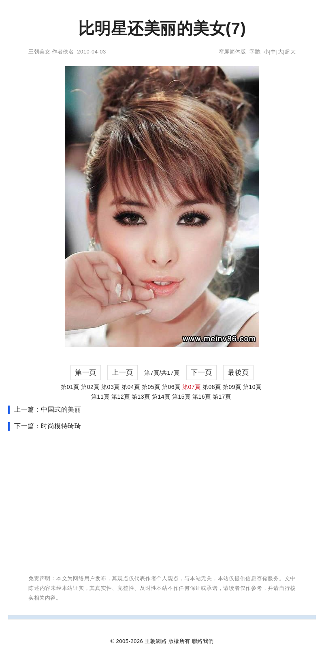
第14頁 (161, 396)
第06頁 (171, 387)
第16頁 (201, 396)
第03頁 (110, 387)
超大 (290, 52)
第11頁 (100, 396)
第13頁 (141, 396)
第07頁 (191, 387)
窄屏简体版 (232, 52)
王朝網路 (155, 641)
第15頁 (181, 396)
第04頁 (131, 387)
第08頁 (211, 387)
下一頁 (201, 372)
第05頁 (151, 387)
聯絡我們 (203, 641)
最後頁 (238, 372)
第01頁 (70, 387)
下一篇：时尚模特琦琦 (47, 426)
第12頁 (120, 396)
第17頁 (222, 396)
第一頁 (85, 372)
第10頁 (252, 387)
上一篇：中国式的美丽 (47, 409)
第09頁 (232, 387)
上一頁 (122, 372)
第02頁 (90, 387)
